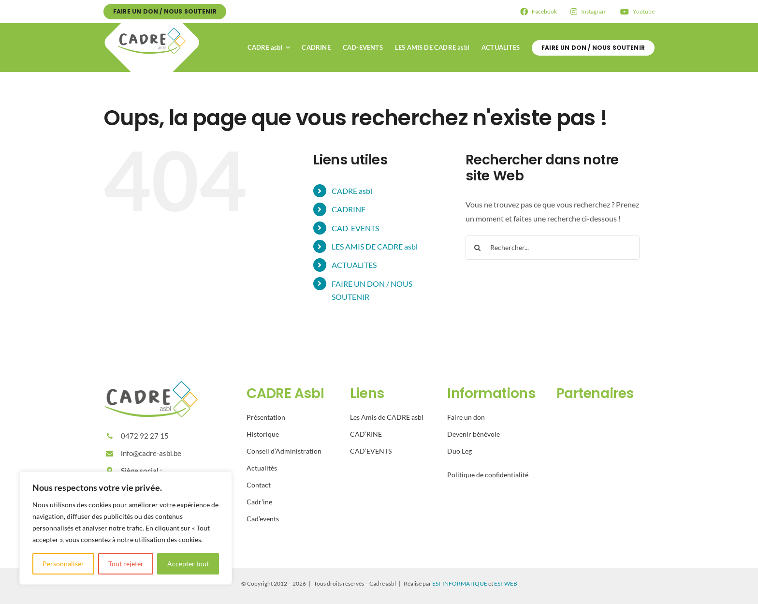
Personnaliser (63, 564)
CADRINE (348, 209)
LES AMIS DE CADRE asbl (375, 246)
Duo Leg (459, 451)
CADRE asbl (352, 190)
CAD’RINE (366, 434)
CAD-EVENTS (355, 228)
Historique (263, 434)
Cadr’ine (259, 502)
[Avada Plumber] (151, 26)
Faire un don (466, 417)
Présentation (266, 417)
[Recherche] (478, 248)
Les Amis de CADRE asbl (386, 417)
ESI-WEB (505, 583)
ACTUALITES (354, 264)
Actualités (262, 468)
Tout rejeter (126, 564)
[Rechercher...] (553, 248)
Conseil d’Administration (284, 451)
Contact (259, 485)
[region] (125, 528)
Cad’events (263, 519)
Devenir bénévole (473, 434)
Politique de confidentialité (487, 475)
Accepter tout (188, 564)
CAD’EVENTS (371, 451)
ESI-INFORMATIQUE (459, 583)
